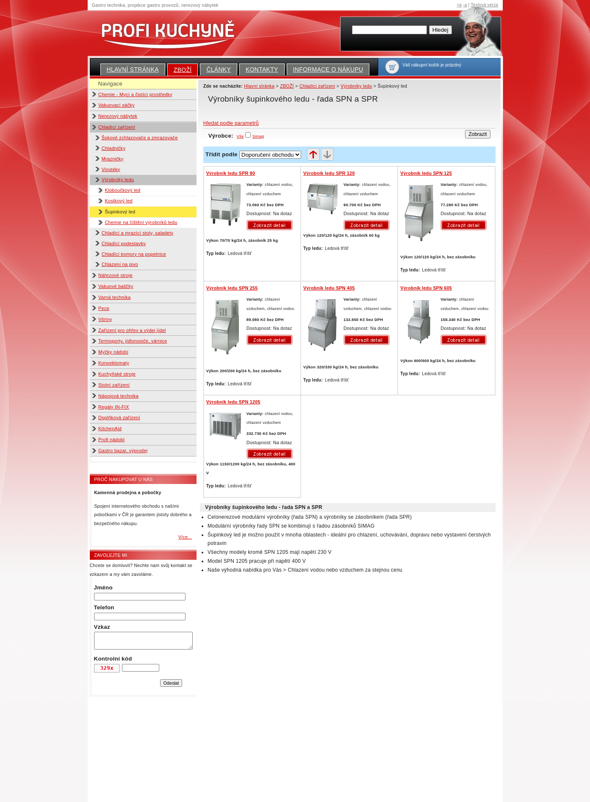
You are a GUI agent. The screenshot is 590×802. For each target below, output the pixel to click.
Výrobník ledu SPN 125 (426, 173)
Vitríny (105, 319)
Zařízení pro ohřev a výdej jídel (132, 330)
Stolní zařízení (114, 384)
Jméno (103, 587)
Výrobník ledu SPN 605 (426, 287)
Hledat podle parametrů (231, 123)
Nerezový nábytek (117, 116)
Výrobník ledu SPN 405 (329, 287)
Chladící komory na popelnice (134, 254)
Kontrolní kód (113, 658)
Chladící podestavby (124, 243)
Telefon (104, 607)
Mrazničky (113, 158)
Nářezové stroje (115, 275)
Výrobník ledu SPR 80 (230, 173)
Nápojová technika (118, 395)
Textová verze (484, 5)
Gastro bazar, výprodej (123, 450)
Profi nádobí (111, 439)
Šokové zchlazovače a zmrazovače (140, 137)
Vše (240, 136)
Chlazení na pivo (120, 264)
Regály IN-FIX (113, 406)
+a (459, 5)
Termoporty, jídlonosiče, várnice (132, 340)
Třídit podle (221, 154)
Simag (258, 136)
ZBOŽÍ (183, 69)
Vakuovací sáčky (116, 105)
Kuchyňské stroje (117, 373)
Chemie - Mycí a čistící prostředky (135, 94)
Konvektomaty (113, 362)
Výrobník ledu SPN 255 (232, 287)
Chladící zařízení (116, 127)
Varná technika (114, 297)
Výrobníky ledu (118, 179)
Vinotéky (111, 169)
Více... (185, 536)
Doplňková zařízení (119, 417)
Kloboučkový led (122, 190)
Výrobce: (226, 136)
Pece (103, 308)
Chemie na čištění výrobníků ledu (141, 222)
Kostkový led (119, 200)
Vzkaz (102, 627)
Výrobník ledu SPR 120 (329, 173)
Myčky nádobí (113, 351)
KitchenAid (110, 428)
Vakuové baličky (115, 286)
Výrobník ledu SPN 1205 (233, 401)
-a (465, 5)
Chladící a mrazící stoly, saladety (138, 232)
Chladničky (113, 148)
